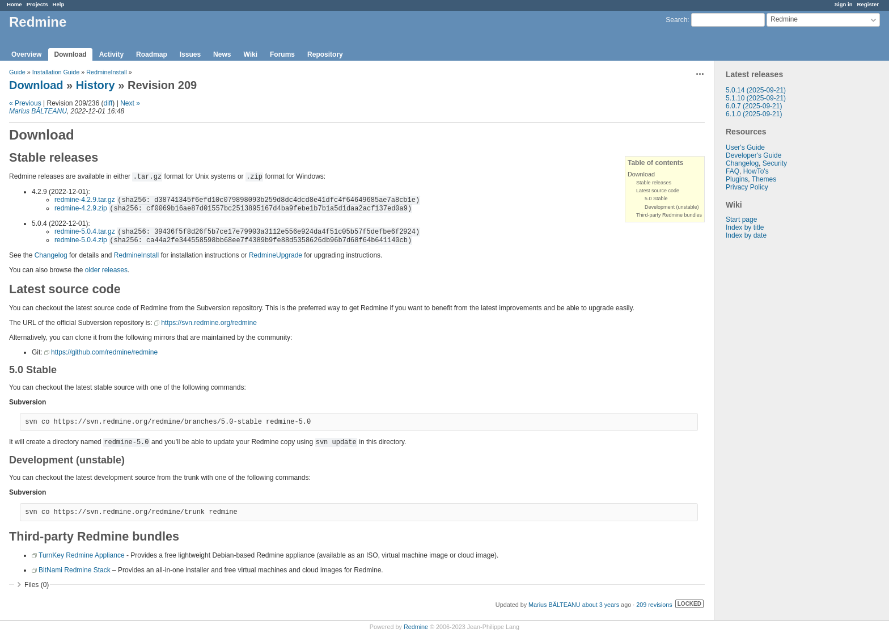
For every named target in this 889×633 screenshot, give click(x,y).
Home (14, 4)
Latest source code (657, 190)
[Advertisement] (771, 417)
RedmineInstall (106, 72)
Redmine (416, 626)
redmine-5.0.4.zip (80, 240)
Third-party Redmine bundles (669, 215)
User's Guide (745, 147)
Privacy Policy (747, 187)
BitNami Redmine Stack (75, 570)
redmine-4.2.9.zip (80, 208)
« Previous (25, 103)
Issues (190, 54)
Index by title (745, 227)
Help (59, 4)
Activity (111, 54)
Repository (325, 54)
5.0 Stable (656, 198)
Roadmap (151, 54)
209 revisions (654, 604)
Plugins (737, 179)
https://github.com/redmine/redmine (104, 352)
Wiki (250, 54)
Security (775, 163)
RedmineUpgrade (275, 255)
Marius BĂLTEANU (38, 111)
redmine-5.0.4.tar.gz (84, 231)
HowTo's (756, 171)
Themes (764, 179)
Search (676, 20)
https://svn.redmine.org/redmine (209, 323)
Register (868, 4)
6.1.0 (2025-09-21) (754, 114)
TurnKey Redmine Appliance (82, 555)
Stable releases (653, 182)
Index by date (746, 235)
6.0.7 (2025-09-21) (754, 106)
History (95, 85)
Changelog (742, 163)
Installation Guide (55, 72)
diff (108, 103)
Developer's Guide (753, 155)
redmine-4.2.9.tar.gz (84, 200)
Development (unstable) (672, 207)
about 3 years (600, 604)
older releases (106, 270)
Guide (17, 72)
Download (70, 54)
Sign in (844, 4)
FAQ (732, 171)
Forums (282, 54)
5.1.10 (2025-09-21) (756, 98)
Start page (741, 219)
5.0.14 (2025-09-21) (756, 90)
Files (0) (36, 585)
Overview (26, 54)
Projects (37, 4)
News (222, 54)
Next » (130, 103)
